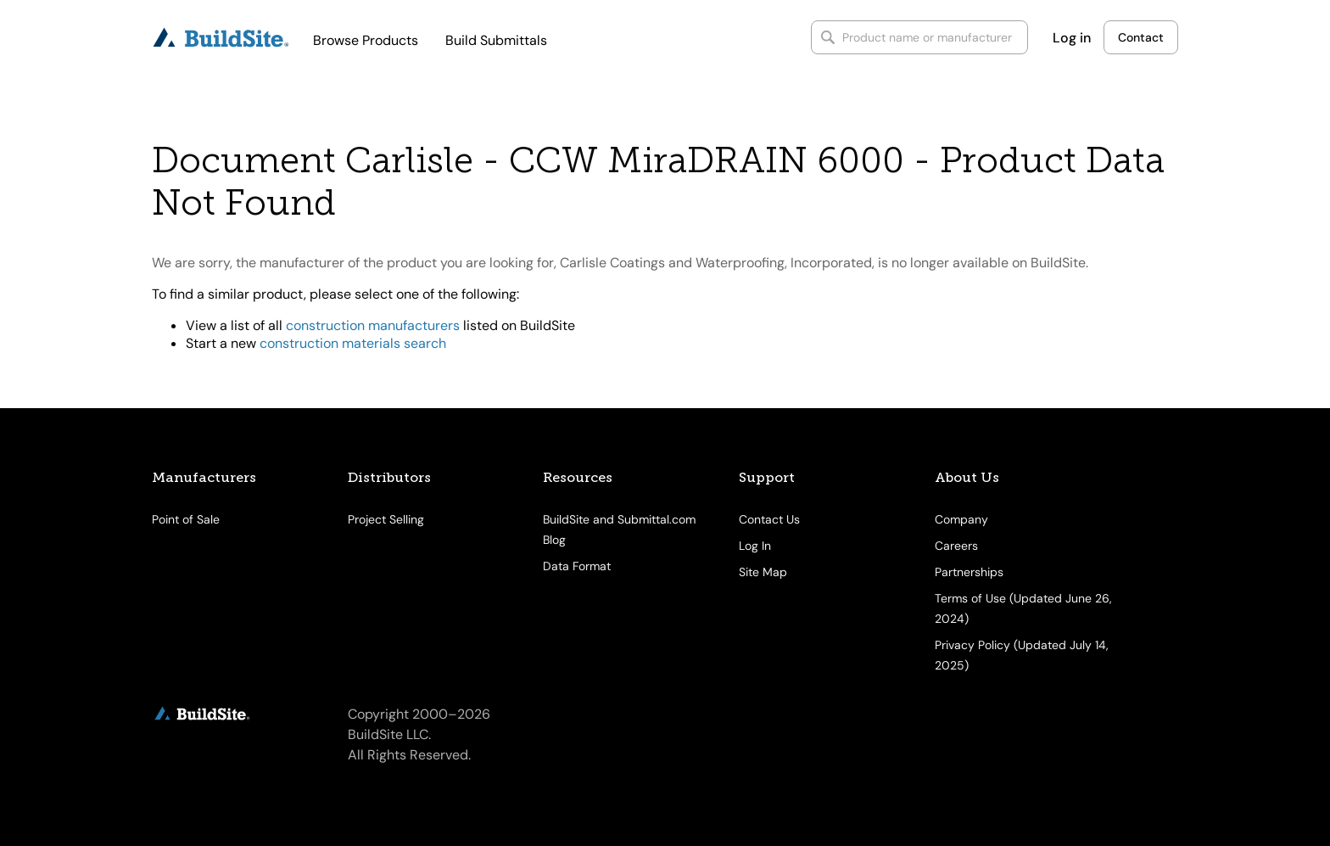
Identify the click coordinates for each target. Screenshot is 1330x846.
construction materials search (353, 343)
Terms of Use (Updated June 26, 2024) (1023, 608)
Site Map (763, 572)
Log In (755, 545)
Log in (1072, 38)
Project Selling (386, 519)
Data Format (577, 566)
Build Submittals (496, 40)
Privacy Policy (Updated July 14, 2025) (1022, 655)
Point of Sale (186, 519)
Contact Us (769, 519)
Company (961, 519)
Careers (956, 545)
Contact (1141, 37)
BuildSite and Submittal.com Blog (619, 529)
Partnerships (969, 572)
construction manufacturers (373, 325)
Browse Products (365, 40)
